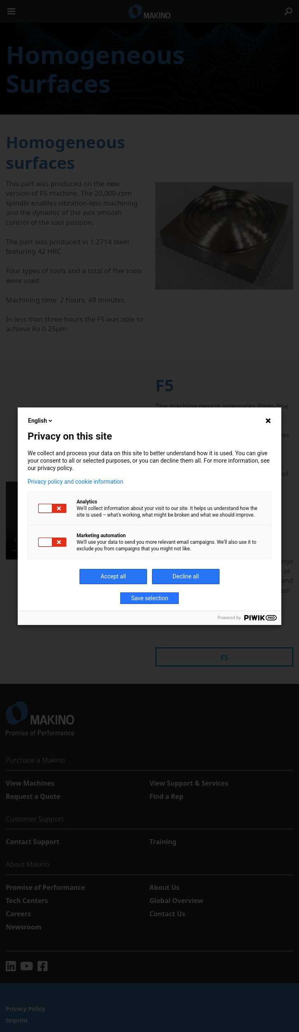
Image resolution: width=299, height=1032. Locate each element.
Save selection (149, 598)
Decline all (186, 576)
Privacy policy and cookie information (76, 481)
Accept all (113, 576)
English (41, 420)
